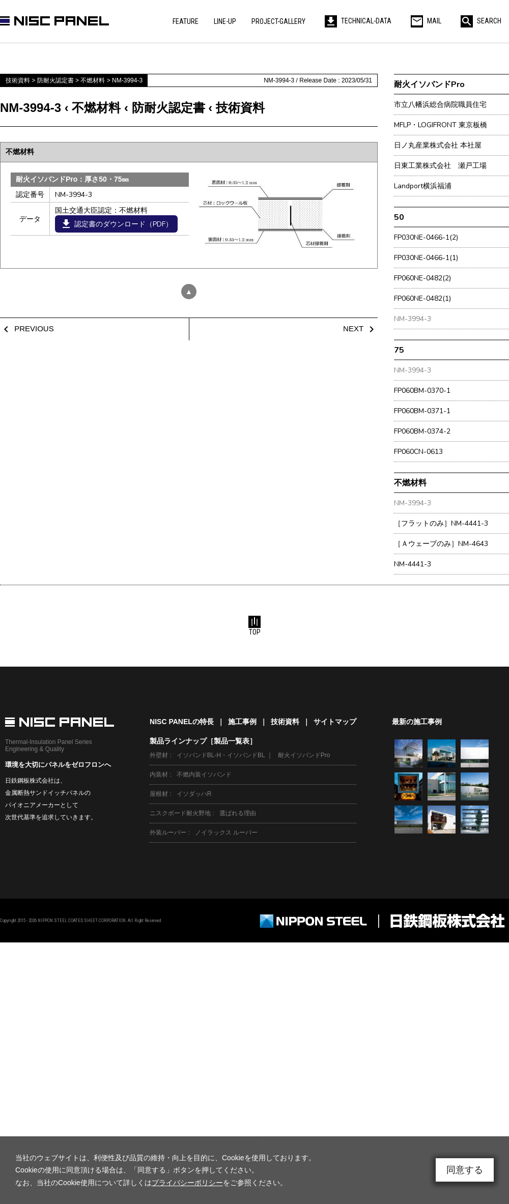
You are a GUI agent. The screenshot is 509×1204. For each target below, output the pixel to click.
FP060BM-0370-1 (422, 390)
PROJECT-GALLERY (278, 21)
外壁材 (159, 755)
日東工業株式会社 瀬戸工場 (440, 165)
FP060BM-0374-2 (422, 431)
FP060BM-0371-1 (422, 411)
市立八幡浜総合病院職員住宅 (440, 104)
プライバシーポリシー (187, 1183)
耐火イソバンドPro (429, 84)
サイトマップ (335, 722)
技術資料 (285, 722)
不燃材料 (410, 483)
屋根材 (159, 793)
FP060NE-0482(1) (422, 298)
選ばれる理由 (237, 813)
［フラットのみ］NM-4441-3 (441, 523)
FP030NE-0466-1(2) (426, 237)
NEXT (360, 328)
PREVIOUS (27, 328)
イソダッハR (194, 793)
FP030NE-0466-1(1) (426, 258)
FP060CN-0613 (418, 451)
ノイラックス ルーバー (226, 832)
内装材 (159, 774)
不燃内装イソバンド (204, 774)
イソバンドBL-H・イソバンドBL (221, 755)
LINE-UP (225, 21)
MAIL (426, 21)
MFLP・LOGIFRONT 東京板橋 (440, 125)
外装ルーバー (168, 832)
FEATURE (186, 21)
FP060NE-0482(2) (422, 278)
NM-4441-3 (412, 564)
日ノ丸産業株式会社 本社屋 (438, 145)
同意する (464, 1170)
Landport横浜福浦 (422, 186)
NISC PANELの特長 (182, 722)
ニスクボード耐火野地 (180, 813)
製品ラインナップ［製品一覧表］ (203, 741)
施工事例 (242, 722)
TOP (254, 626)
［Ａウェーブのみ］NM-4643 (441, 544)
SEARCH (481, 21)
